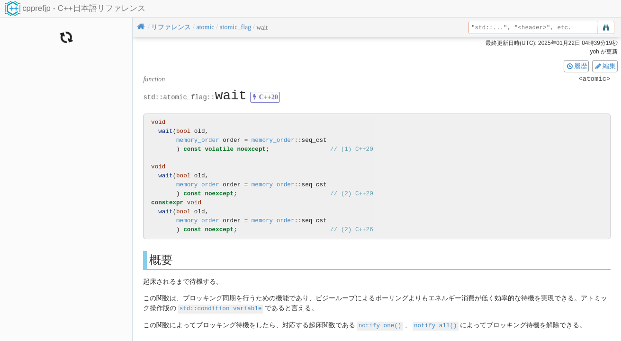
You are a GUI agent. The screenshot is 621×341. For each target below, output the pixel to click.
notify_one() (380, 325)
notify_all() (435, 325)
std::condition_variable (221, 308)
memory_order (197, 140)
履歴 (576, 66)
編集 (605, 66)
